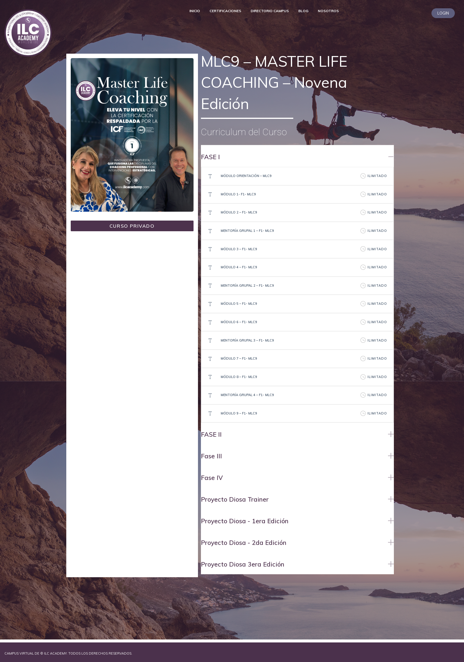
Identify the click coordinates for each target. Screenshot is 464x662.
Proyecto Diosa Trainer (235, 499)
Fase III (211, 456)
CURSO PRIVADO (132, 226)
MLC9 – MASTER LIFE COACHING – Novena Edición (274, 82)
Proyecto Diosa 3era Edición (242, 564)
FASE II (211, 434)
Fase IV (212, 477)
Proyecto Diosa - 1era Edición (245, 521)
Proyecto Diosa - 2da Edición (243, 542)
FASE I (210, 157)
